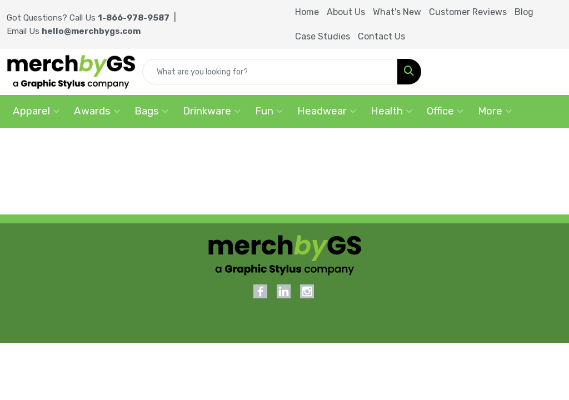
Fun (269, 111)
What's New (397, 12)
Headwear (326, 111)
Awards (97, 111)
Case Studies (322, 36)
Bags (151, 111)
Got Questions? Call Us (88, 18)
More (495, 111)
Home (307, 12)
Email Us (74, 31)
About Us (346, 12)
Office (445, 111)
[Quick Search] (270, 71)
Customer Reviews (468, 12)
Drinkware (212, 111)
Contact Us (381, 36)
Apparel (36, 111)
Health (391, 111)
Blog (524, 12)
